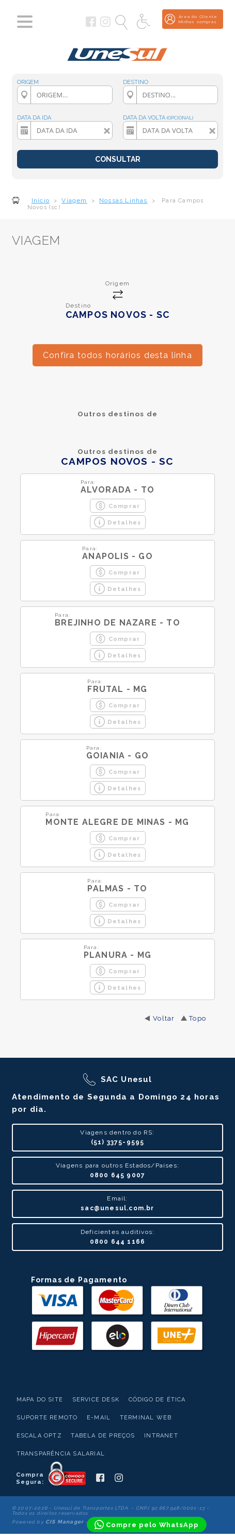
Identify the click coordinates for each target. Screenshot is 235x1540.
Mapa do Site (40, 1399)
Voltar (164, 1018)
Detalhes (118, 522)
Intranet (161, 1435)
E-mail (99, 1417)
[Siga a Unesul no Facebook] (91, 24)
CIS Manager (64, 1522)
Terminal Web (145, 1417)
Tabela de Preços (103, 1435)
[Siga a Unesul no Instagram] (105, 24)
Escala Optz (39, 1435)
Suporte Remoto (47, 1417)
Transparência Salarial (61, 1453)
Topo (197, 1018)
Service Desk (95, 1399)
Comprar (117, 505)
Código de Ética (157, 1399)
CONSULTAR (117, 159)
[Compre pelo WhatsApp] (147, 1524)
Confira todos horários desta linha (117, 355)
